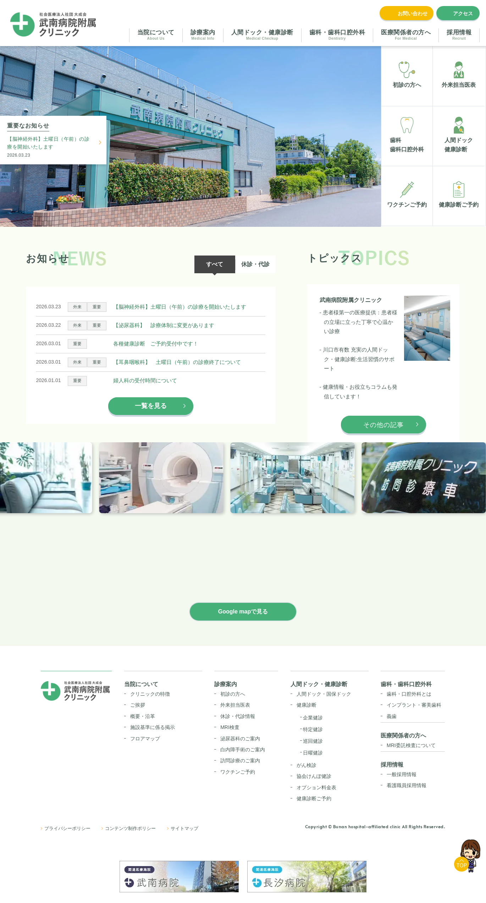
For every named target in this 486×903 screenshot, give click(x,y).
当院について (141, 684)
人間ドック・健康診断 (319, 684)
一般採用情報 (401, 774)
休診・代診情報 (237, 716)
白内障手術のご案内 (242, 749)
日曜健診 (313, 753)
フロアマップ (145, 738)
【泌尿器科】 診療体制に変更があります (163, 325)
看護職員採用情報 (406, 785)
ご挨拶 (137, 705)
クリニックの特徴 (150, 694)
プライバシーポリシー (67, 828)
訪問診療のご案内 (240, 760)
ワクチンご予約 (237, 772)
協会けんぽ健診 (314, 776)
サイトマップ (184, 828)
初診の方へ (232, 694)
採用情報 (392, 765)
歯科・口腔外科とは (409, 694)
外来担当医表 (235, 705)
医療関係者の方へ (403, 736)
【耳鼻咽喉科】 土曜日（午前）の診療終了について (177, 362)
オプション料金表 (316, 787)
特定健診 (313, 729)
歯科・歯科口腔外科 (406, 684)
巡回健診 (313, 741)
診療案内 (225, 684)
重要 (97, 306)
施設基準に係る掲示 (152, 727)
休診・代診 (255, 264)
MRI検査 (229, 727)
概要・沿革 (142, 716)
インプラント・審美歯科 (414, 705)
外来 (77, 306)
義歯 (392, 716)
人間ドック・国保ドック (324, 694)
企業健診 (313, 717)
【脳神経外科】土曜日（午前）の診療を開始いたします (48, 142)
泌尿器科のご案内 (240, 738)
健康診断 (306, 705)
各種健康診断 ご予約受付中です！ (155, 344)
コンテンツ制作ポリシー (130, 828)
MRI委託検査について (411, 745)
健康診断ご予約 (314, 798)
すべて (214, 264)
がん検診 (306, 765)
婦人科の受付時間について (145, 380)
